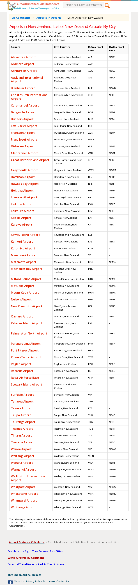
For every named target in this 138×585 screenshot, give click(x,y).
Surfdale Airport (22, 395)
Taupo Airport (21, 415)
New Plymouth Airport (26, 306)
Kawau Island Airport (25, 235)
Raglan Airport (21, 364)
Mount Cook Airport (25, 293)
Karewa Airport (21, 225)
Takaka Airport (21, 408)
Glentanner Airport (24, 153)
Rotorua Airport (22, 371)
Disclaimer (49, 581)
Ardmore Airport (22, 64)
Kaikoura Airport (22, 211)
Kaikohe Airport (22, 204)
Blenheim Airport (23, 88)
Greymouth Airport (24, 170)
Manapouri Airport (24, 255)
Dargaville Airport (23, 112)
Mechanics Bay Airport (26, 269)
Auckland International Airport (27, 79)
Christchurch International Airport (29, 97)
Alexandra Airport (23, 57)
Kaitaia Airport (21, 218)
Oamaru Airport (22, 316)
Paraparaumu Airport (26, 344)
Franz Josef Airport (24, 139)
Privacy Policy (34, 581)
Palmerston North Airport (29, 333)
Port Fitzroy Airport (25, 350)
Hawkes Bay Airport (25, 184)
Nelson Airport (21, 299)
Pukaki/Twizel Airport (26, 357)
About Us (19, 581)
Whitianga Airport (23, 507)
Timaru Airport (21, 435)
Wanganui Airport (23, 469)
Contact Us (62, 581)
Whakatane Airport (24, 494)
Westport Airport (23, 487)
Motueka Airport (22, 286)
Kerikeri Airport (22, 242)
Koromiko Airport (23, 248)
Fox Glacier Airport (24, 126)
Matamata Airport (23, 262)
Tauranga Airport (23, 422)
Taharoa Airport (22, 401)
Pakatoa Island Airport (26, 323)
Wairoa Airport (21, 449)
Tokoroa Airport (22, 442)
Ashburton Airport (24, 71)
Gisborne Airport (23, 146)
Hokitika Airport (22, 190)
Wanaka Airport (22, 463)
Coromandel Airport (25, 105)
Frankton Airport (23, 133)
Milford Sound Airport (26, 279)
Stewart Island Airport (26, 384)
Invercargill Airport (24, 197)
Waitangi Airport (22, 456)
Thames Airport (22, 429)
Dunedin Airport (22, 119)
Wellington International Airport (28, 478)
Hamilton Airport (23, 177)
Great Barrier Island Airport (30, 160)
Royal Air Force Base (25, 378)
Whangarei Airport (24, 500)
